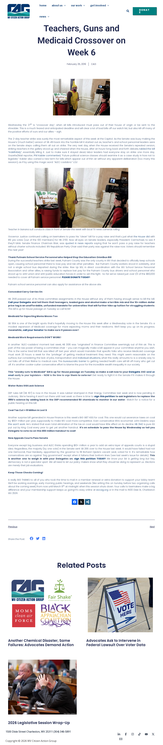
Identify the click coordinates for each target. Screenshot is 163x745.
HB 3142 (139, 424)
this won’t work (16, 424)
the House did (142, 236)
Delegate (134, 371)
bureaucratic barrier (74, 361)
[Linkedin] (118, 734)
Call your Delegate (19, 302)
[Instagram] (132, 734)
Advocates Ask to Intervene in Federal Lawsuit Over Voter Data (115, 642)
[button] (63, 5)
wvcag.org (102, 489)
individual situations (89, 357)
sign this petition (104, 396)
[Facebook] (125, 734)
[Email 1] (120, 739)
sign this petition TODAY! (90, 458)
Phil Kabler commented (47, 155)
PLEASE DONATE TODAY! (76, 277)
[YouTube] (146, 734)
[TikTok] (139, 734)
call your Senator (33, 330)
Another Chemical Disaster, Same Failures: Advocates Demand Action (41, 642)
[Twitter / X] (153, 734)
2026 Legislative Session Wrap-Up (39, 722)
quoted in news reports (79, 243)
